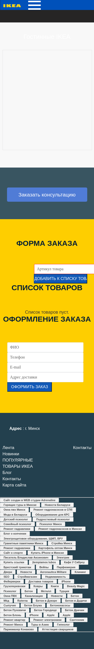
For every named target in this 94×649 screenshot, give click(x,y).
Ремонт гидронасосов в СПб (53, 509)
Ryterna (22, 600)
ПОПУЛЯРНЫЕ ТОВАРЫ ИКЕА (18, 463)
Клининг (80, 571)
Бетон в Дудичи (76, 600)
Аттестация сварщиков (57, 629)
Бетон (29, 591)
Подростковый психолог (53, 519)
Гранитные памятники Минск (23, 543)
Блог (7, 472)
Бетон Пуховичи (15, 610)
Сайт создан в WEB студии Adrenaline (29, 500)
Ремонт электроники (48, 619)
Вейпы (44, 567)
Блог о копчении (15, 533)
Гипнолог (63, 624)
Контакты (12, 478)
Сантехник (77, 619)
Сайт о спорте (13, 552)
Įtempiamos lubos (44, 562)
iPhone (66, 581)
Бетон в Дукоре (46, 600)
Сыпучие (10, 605)
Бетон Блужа (33, 605)
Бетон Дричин (74, 610)
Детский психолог (16, 519)
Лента (8, 447)
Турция (64, 591)
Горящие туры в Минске (20, 504)
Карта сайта (14, 485)
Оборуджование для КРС (52, 514)
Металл (46, 591)
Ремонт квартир (14, 619)
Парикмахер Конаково (19, 629)
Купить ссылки (14, 562)
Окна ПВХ (10, 595)
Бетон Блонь (12, 615)
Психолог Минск (51, 524)
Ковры (38, 586)
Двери (8, 571)
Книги (55, 586)
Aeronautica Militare (53, 571)
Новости (26, 571)
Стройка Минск (61, 543)
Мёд (6, 600)
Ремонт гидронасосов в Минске (60, 528)
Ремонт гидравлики (17, 528)
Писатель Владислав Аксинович (26, 557)
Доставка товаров (41, 581)
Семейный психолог (17, 524)
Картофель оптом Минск (55, 548)
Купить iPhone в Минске (47, 552)
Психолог (10, 591)
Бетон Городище (45, 610)
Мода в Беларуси (15, 514)
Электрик (63, 557)
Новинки (11, 454)
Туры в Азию (40, 624)
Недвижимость (55, 576)
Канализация (34, 595)
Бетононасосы (60, 605)
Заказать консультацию (46, 194)
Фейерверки (12, 581)
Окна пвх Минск (14, 509)
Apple (51, 615)
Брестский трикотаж (17, 567)
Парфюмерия (66, 567)
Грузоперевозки (14, 586)
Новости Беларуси (57, 504)
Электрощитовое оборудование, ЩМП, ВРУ (33, 538)
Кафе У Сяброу (74, 562)
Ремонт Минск (13, 624)
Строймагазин (27, 576)
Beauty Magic (76, 586)
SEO (6, 576)
